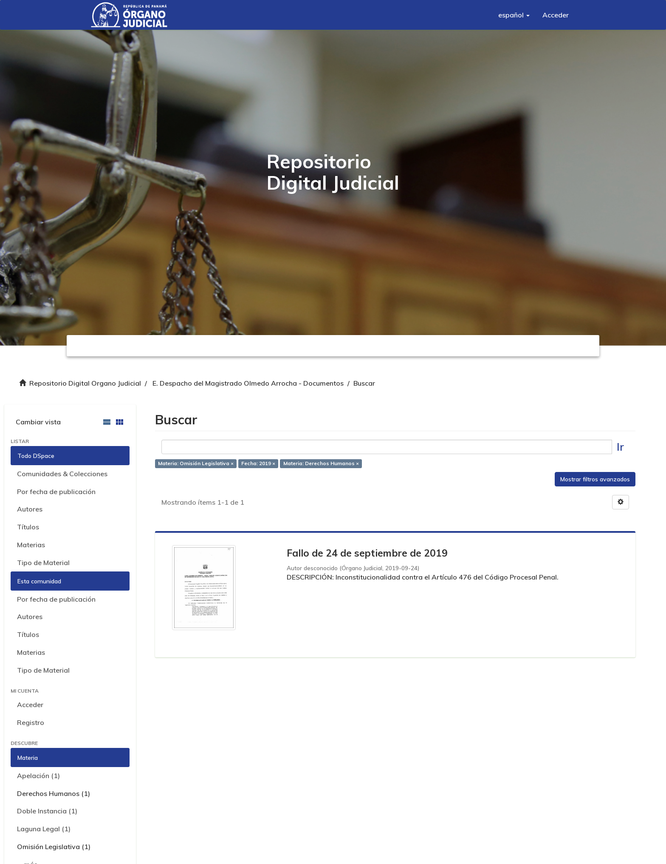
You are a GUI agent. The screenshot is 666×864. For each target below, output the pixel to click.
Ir (620, 446)
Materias (31, 544)
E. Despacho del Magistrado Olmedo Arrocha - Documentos (248, 383)
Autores (29, 509)
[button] (514, 15)
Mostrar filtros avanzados (595, 479)
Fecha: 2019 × (258, 463)
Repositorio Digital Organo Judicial (85, 383)
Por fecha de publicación (56, 491)
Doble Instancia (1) (47, 811)
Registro (30, 722)
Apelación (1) (38, 775)
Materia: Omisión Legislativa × (196, 463)
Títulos (28, 527)
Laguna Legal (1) (44, 828)
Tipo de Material (43, 562)
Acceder (30, 704)
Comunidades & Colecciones (62, 473)
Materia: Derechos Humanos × (321, 463)
